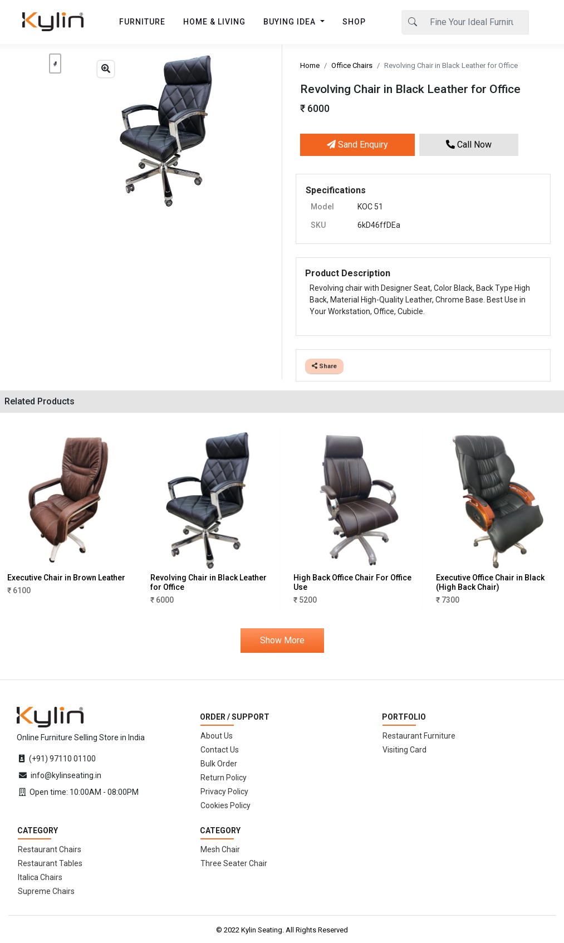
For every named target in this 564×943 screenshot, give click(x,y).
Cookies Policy (225, 805)
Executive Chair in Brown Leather (66, 577)
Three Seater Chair (233, 863)
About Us (216, 735)
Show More (282, 640)
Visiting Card (404, 749)
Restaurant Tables (50, 863)
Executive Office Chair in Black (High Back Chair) (490, 582)
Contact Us (219, 749)
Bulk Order (218, 763)
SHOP (354, 21)
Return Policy (223, 777)
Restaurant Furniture (418, 735)
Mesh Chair (220, 849)
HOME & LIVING (214, 21)
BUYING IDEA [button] (290, 21)
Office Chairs (351, 65)
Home (310, 65)
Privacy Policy (224, 791)
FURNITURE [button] (142, 21)
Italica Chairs (40, 877)
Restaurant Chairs (49, 849)
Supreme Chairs (46, 891)
